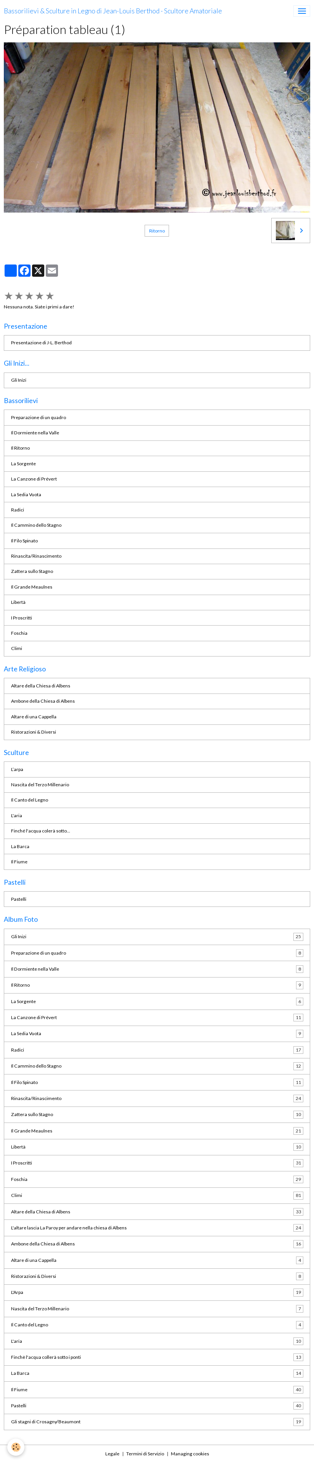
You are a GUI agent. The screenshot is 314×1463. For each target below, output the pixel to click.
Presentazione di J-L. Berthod (41, 342)
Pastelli (18, 899)
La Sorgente (23, 463)
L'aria (16, 815)
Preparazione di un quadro (38, 417)
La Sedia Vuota (26, 494)
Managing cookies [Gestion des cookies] (190, 1454)
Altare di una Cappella (33, 716)
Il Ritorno (20, 448)
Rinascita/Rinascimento (36, 556)
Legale (112, 1454)
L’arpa (17, 769)
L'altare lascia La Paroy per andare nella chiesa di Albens (157, 1228)
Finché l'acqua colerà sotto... (40, 831)
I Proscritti (21, 618)
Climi (16, 648)
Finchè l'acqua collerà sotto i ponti (157, 1357)
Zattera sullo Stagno (32, 571)
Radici (17, 510)
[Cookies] (16, 1447)
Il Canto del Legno (29, 800)
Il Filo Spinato (24, 541)
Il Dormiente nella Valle (35, 433)
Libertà (18, 602)
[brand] (113, 11)
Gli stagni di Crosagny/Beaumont (157, 1422)
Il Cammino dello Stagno (36, 525)
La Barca (20, 846)
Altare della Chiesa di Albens (40, 686)
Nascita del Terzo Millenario (40, 784)
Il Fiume (19, 862)
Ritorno (157, 231)
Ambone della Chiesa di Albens (43, 701)
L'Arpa (157, 1292)
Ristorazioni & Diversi (33, 732)
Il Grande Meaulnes (31, 587)
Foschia (19, 633)
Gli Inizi (18, 380)
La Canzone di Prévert (34, 479)
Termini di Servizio (145, 1454)
